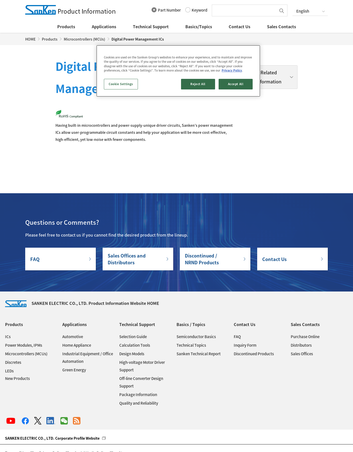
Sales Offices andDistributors (127, 237)
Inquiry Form (245, 323)
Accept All (236, 84)
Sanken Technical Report (199, 331)
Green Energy (74, 347)
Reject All (197, 84)
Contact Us (239, 26)
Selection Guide (133, 314)
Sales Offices (302, 331)
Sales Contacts (281, 26)
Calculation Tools (134, 323)
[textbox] (245, 10)
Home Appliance (76, 323)
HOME (30, 39)
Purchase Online (305, 314)
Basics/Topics (198, 26)
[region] (178, 70)
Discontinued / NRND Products (202, 237)
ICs (8, 314)
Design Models (131, 331)
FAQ (35, 237)
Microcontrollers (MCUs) (84, 39)
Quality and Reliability (138, 381)
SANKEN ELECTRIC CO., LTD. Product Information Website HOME (82, 281)
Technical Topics (191, 323)
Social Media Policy (90, 430)
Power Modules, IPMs (23, 323)
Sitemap (126, 430)
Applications (104, 26)
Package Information (138, 372)
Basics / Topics (191, 302)
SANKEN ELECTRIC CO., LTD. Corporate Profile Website (52, 415)
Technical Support (151, 26)
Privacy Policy (51, 430)
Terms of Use (16, 430)
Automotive (72, 314)
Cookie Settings (121, 84)
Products (66, 26)
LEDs (9, 348)
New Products (17, 356)
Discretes (13, 340)
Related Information (268, 77)
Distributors (301, 323)
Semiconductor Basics (196, 314)
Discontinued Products (254, 331)
